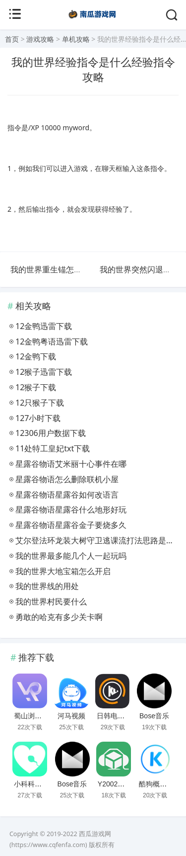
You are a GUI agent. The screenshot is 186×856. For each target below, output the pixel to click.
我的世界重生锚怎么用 (50, 269)
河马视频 (71, 716)
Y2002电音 (114, 784)
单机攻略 (76, 39)
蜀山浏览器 (31, 716)
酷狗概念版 (156, 784)
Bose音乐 (154, 716)
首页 (12, 39)
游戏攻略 (40, 39)
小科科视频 (31, 784)
